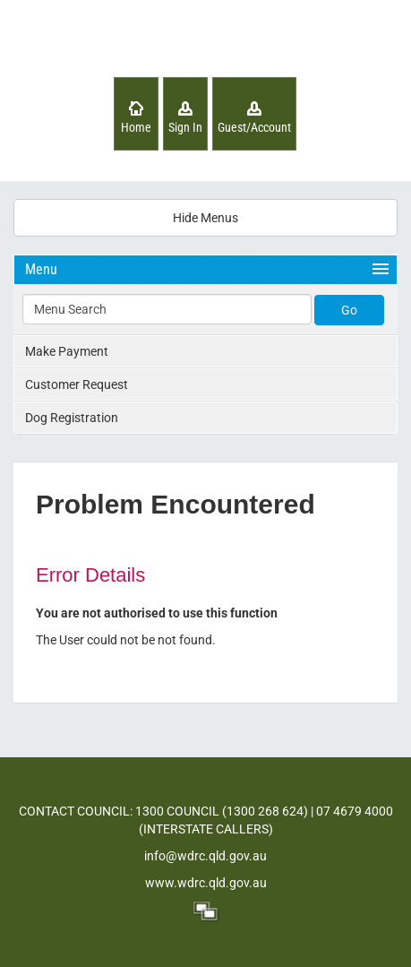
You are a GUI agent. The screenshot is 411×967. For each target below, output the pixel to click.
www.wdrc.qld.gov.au (206, 883)
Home (136, 127)
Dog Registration (71, 417)
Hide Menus (205, 218)
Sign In (185, 127)
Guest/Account (254, 127)
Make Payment (66, 351)
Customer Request (76, 384)
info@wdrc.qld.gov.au (205, 856)
